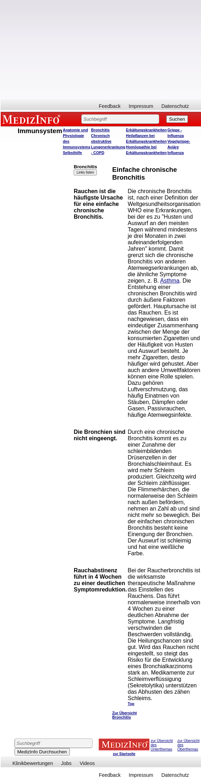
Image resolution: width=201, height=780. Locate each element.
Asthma (169, 281)
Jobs (66, 763)
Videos (87, 763)
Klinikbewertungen (32, 763)
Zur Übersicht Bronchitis (124, 715)
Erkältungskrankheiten (146, 130)
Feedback (110, 106)
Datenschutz (175, 106)
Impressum (141, 106)
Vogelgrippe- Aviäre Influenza (178, 147)
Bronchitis (100, 130)
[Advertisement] (101, 49)
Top (131, 704)
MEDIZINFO (33, 119)
